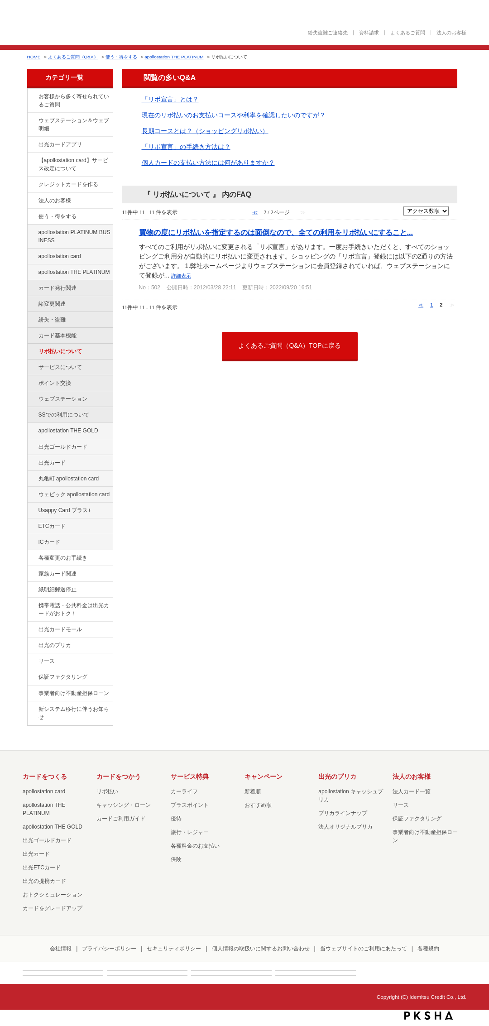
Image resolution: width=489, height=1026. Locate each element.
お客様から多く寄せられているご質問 (73, 100)
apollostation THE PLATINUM (173, 56)
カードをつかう (118, 776)
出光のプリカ (54, 645)
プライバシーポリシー (109, 948)
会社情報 (61, 948)
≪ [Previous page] (420, 304)
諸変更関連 (52, 304)
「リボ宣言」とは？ (170, 99)
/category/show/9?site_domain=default (32, 216)
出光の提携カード (44, 881)
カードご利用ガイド (120, 818)
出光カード (52, 463)
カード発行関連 (57, 288)
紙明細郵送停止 (57, 589)
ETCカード (52, 526)
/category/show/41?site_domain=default (32, 272)
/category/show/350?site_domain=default (32, 709)
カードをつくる (45, 776)
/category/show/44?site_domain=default (32, 431)
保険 (176, 859)
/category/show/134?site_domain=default (32, 96)
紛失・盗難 (52, 319)
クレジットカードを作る (68, 184)
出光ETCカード (42, 867)
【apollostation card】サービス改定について (73, 164)
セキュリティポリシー (174, 948)
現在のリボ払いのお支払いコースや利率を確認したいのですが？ (234, 115)
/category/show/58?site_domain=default (32, 447)
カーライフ (184, 791)
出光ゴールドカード (62, 447)
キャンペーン (263, 776)
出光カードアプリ (60, 144)
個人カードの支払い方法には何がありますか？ (208, 162)
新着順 (252, 791)
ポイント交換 (54, 383)
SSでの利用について (63, 415)
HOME (34, 56)
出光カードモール (60, 629)
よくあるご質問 (407, 32)
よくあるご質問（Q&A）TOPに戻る (289, 345)
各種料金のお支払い (195, 846)
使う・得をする (121, 56)
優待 (176, 818)
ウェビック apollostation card (74, 494)
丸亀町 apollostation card (68, 478)
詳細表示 (181, 275)
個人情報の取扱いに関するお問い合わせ (261, 948)
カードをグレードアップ (52, 908)
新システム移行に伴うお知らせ (73, 713)
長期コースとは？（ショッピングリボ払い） (205, 130)
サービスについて (60, 367)
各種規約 (428, 948)
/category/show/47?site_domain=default (32, 463)
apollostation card (59, 256)
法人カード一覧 (412, 791)
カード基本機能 (57, 335)
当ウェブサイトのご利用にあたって (363, 948)
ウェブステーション (62, 399)
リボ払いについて (60, 351)
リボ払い (107, 791)
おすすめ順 (258, 805)
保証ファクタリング (62, 677)
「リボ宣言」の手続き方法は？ (186, 146)
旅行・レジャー (190, 832)
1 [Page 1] (431, 304)
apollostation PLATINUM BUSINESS (74, 236)
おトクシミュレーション (52, 895)
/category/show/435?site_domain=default (32, 144)
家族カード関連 (57, 574)
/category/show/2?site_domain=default (32, 184)
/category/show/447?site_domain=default (32, 232)
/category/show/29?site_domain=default (32, 256)
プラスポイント (190, 805)
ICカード (49, 542)
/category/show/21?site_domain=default (32, 201)
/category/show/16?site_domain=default (32, 645)
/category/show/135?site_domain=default (32, 120)
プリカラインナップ (342, 813)
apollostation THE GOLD (68, 430)
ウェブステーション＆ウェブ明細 (73, 124)
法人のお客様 (451, 32)
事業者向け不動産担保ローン (73, 693)
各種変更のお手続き (62, 558)
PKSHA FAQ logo (428, 1015)
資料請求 (369, 32)
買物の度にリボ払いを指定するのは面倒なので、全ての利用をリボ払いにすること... (276, 232)
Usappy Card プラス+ (64, 510)
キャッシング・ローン (123, 805)
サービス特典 (190, 776)
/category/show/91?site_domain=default (32, 494)
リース (46, 661)
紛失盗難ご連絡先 (328, 32)
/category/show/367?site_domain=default (32, 510)
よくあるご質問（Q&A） (73, 56)
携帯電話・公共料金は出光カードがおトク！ (73, 609)
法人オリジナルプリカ (345, 827)
